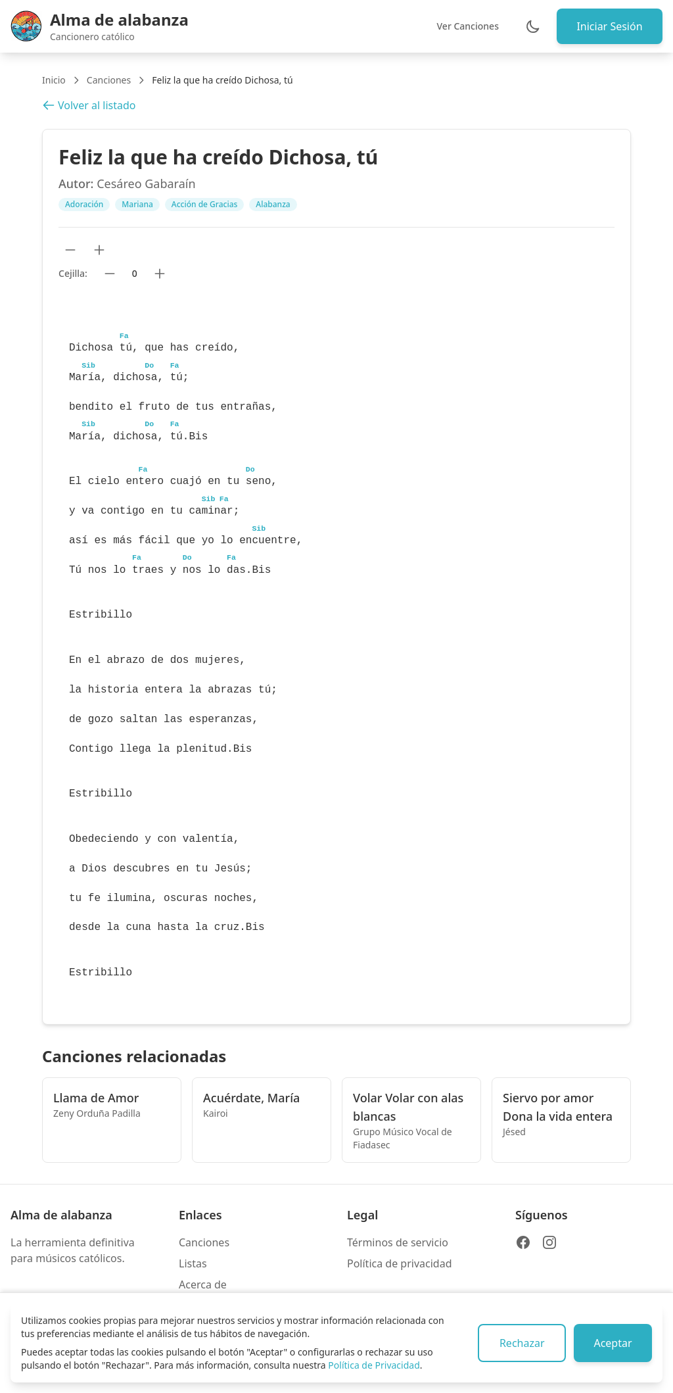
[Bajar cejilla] (110, 273)
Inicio (54, 80)
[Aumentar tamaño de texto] (99, 250)
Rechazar (519, 1343)
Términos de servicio (397, 1242)
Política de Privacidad (373, 1365)
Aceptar (612, 1343)
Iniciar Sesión (608, 26)
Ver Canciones (465, 26)
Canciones (109, 80)
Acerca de (203, 1284)
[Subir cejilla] (160, 273)
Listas (193, 1263)
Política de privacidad (399, 1263)
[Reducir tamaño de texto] (70, 250)
